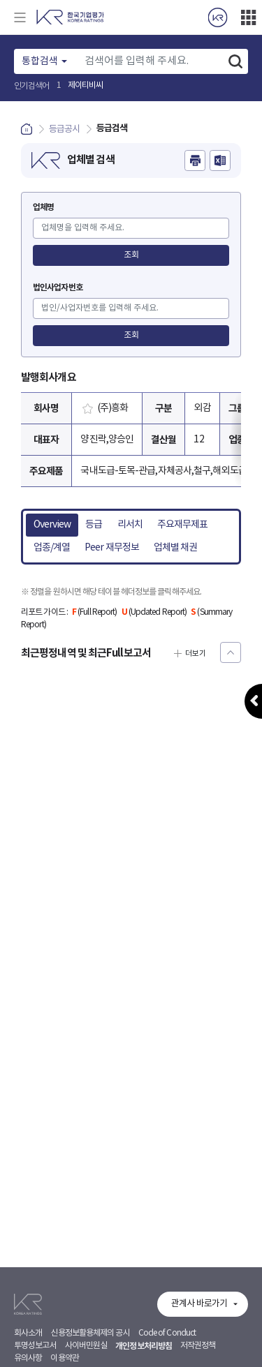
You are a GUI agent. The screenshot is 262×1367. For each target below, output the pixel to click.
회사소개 (28, 1333)
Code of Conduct (167, 1333)
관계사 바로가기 (199, 1304)
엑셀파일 (220, 160)
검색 (235, 61)
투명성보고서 (35, 1345)
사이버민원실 (86, 1345)
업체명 (43, 207)
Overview (52, 524)
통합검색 (40, 61)
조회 (131, 255)
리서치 (130, 524)
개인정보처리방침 (143, 1346)
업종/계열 (52, 547)
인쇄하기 (194, 160)
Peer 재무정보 (112, 547)
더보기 (248, 17)
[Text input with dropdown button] (150, 61)
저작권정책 (198, 1345)
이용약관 (64, 1358)
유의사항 (28, 1358)
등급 (93, 524)
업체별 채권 (176, 547)
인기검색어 (32, 86)
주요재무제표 (182, 524)
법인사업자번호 (57, 287)
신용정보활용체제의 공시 (89, 1333)
